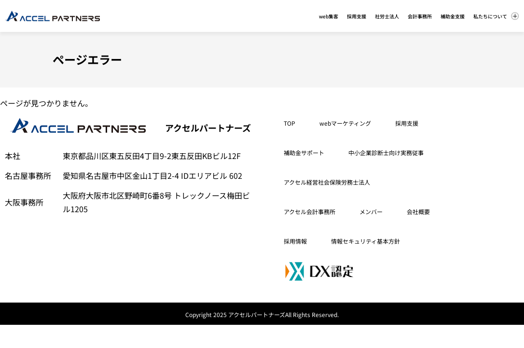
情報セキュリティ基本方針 (365, 241)
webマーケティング (345, 123)
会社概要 (418, 211)
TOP (289, 123)
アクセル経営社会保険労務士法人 (327, 182)
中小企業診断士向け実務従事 (386, 152)
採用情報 (295, 241)
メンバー (371, 211)
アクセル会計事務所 (309, 211)
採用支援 (406, 123)
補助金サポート (304, 152)
